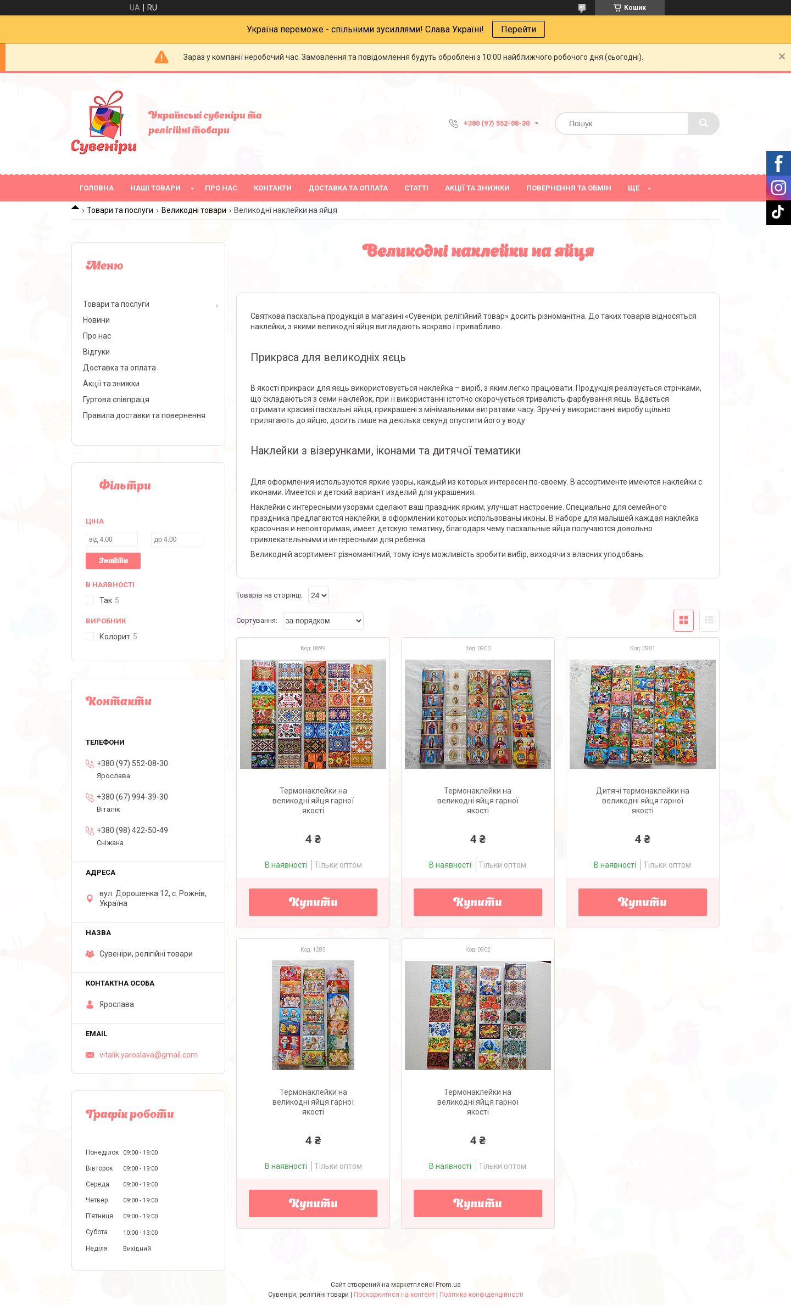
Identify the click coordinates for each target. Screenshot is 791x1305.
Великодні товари (193, 210)
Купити (313, 903)
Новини (96, 320)
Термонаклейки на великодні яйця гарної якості (313, 800)
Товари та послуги (120, 210)
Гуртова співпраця (116, 399)
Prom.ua (448, 1285)
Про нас (221, 188)
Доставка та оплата (348, 188)
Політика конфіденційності (481, 1294)
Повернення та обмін (568, 188)
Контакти (273, 188)
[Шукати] (704, 123)
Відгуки (96, 351)
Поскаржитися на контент (394, 1294)
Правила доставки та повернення (144, 415)
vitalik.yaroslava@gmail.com (148, 1054)
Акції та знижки (477, 188)
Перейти (518, 29)
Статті (416, 188)
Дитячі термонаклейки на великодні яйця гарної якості (642, 800)
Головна (97, 188)
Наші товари (155, 188)
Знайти (113, 561)
